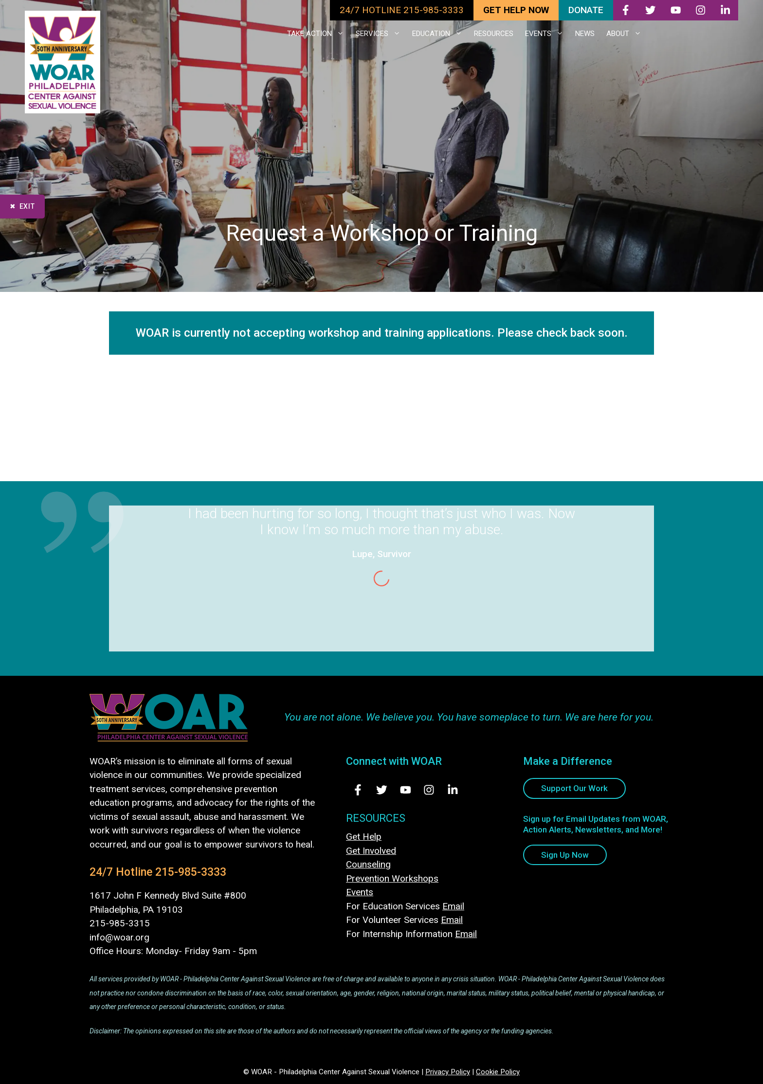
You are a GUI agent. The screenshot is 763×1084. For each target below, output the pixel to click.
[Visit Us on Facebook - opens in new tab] (358, 790)
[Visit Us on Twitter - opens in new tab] (382, 790)
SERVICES (381, 33)
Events (359, 892)
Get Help (364, 836)
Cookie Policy (498, 1071)
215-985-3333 (190, 872)
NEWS (585, 33)
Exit (27, 206)
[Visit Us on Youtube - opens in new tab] (406, 790)
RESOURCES (493, 33)
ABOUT (626, 33)
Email (453, 906)
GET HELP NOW (516, 10)
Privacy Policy (447, 1071)
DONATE (585, 10)
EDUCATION (440, 33)
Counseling (368, 864)
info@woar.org (119, 937)
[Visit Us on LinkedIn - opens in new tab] (453, 790)
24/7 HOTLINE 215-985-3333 (402, 10)
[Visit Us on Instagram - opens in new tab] (429, 790)
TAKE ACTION (318, 33)
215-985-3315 (120, 923)
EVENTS (547, 33)
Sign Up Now (565, 855)
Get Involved (371, 850)
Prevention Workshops (392, 878)
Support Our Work (574, 788)
